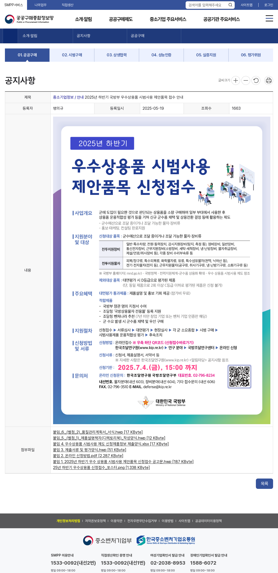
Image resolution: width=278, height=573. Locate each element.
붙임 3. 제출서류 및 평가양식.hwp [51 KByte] (89, 450)
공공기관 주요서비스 (221, 19)
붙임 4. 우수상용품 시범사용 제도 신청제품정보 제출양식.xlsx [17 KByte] (111, 444)
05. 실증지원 (206, 55)
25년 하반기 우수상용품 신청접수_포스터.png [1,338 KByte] (101, 467)
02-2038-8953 (167, 563)
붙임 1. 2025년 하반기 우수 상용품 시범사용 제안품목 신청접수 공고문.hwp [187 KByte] (123, 461)
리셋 (255, 80)
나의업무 (40, 5)
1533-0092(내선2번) (73, 563)
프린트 (268, 80)
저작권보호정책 (95, 521)
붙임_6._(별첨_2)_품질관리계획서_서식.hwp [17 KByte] (98, 432)
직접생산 (67, 5)
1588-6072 (203, 563)
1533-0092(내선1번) (123, 563)
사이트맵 (246, 5)
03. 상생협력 (117, 55)
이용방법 (168, 521)
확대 (235, 80)
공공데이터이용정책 (208, 521)
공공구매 (138, 35)
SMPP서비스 (13, 5)
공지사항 (83, 35)
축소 (245, 80)
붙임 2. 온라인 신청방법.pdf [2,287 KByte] (88, 455)
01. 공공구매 (27, 55)
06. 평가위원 (251, 55)
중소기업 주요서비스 (168, 19)
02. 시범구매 (72, 55)
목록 (264, 483)
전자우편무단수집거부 (142, 521)
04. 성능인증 (161, 55)
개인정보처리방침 (68, 521)
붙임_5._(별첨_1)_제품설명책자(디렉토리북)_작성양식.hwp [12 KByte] (109, 438)
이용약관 (116, 521)
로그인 (268, 5)
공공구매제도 (120, 19)
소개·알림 (83, 19)
